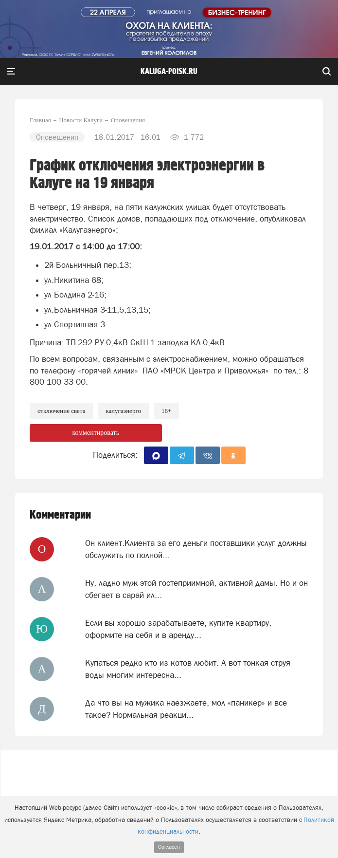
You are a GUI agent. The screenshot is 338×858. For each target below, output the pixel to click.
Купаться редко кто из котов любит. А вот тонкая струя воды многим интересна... (187, 668)
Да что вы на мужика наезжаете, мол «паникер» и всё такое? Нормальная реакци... (186, 708)
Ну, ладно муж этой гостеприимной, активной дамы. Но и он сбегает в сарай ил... (196, 588)
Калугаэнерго (123, 410)
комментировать (95, 432)
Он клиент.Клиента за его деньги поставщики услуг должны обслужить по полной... (196, 549)
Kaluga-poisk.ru (169, 71)
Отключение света (61, 410)
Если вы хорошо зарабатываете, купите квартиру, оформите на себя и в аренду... (178, 628)
